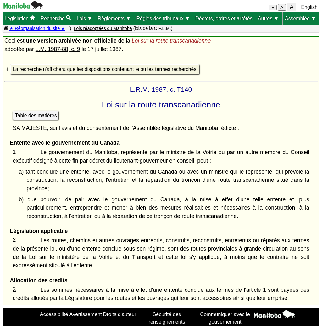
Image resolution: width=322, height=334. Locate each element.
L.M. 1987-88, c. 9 (58, 49)
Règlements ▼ (114, 18)
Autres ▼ (268, 18)
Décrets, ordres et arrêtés (223, 18)
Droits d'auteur (119, 314)
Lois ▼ (84, 18)
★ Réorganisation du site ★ (37, 28)
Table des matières (36, 115)
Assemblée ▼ (300, 18)
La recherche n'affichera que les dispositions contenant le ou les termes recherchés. (105, 69)
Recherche (56, 18)
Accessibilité (54, 314)
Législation (19, 18)
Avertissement (85, 314)
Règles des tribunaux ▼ (163, 18)
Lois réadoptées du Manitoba (103, 28)
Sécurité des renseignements (167, 318)
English (309, 7)
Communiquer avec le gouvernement (225, 318)
